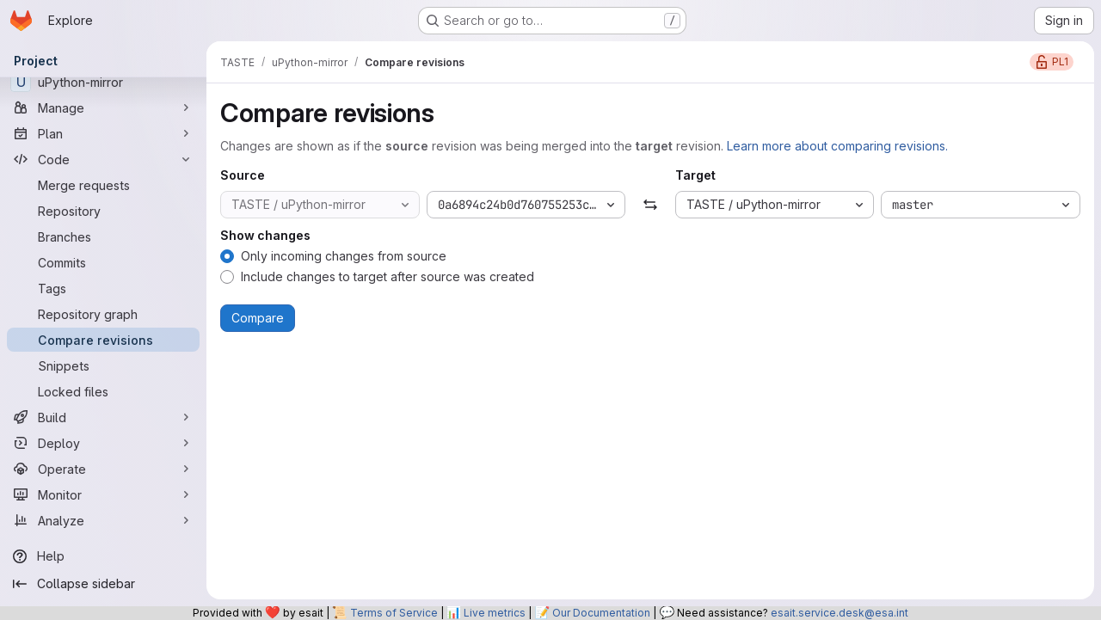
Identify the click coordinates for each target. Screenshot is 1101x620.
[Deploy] (103, 443)
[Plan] (103, 133)
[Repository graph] (103, 314)
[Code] (103, 159)
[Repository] (103, 211)
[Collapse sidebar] (103, 584)
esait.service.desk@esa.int (839, 612)
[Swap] (649, 204)
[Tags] (103, 288)
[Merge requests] (103, 185)
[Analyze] (103, 520)
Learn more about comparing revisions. (837, 145)
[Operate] (103, 469)
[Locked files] (103, 391)
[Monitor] (103, 494)
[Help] (103, 556)
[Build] (103, 417)
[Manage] (103, 107)
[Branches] (103, 236)
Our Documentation (601, 612)
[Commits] (103, 262)
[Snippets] (103, 365)
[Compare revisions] (103, 340)
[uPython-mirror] (103, 82)
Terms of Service (394, 612)
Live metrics (495, 612)
